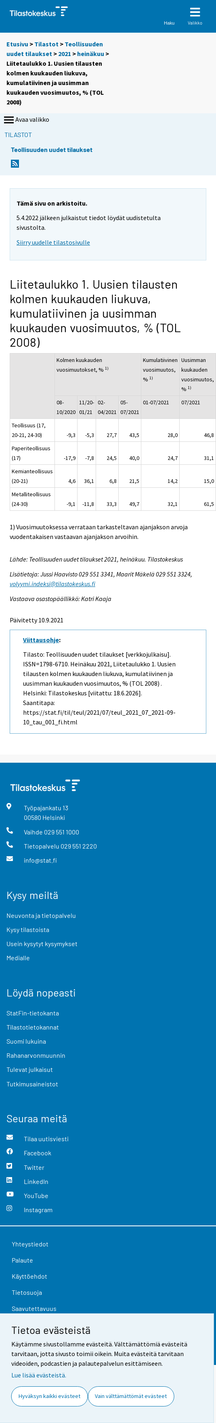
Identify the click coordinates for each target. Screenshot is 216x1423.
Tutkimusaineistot (32, 1084)
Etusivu (17, 44)
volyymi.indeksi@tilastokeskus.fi (52, 584)
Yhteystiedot (30, 1244)
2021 (64, 54)
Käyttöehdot (29, 1276)
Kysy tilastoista (27, 929)
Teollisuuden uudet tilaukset (51, 149)
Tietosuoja (27, 1292)
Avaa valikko (25, 120)
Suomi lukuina (26, 1041)
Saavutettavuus (34, 1308)
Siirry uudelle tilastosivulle (53, 242)
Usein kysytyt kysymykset (42, 943)
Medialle (18, 957)
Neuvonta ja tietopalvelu (41, 915)
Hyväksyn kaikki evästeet (49, 1396)
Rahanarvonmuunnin (35, 1055)
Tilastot (46, 44)
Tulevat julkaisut (29, 1069)
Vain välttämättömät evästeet (131, 1396)
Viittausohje (41, 640)
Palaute (22, 1260)
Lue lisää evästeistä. (38, 1375)
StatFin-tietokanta (32, 1013)
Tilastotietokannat (32, 1027)
